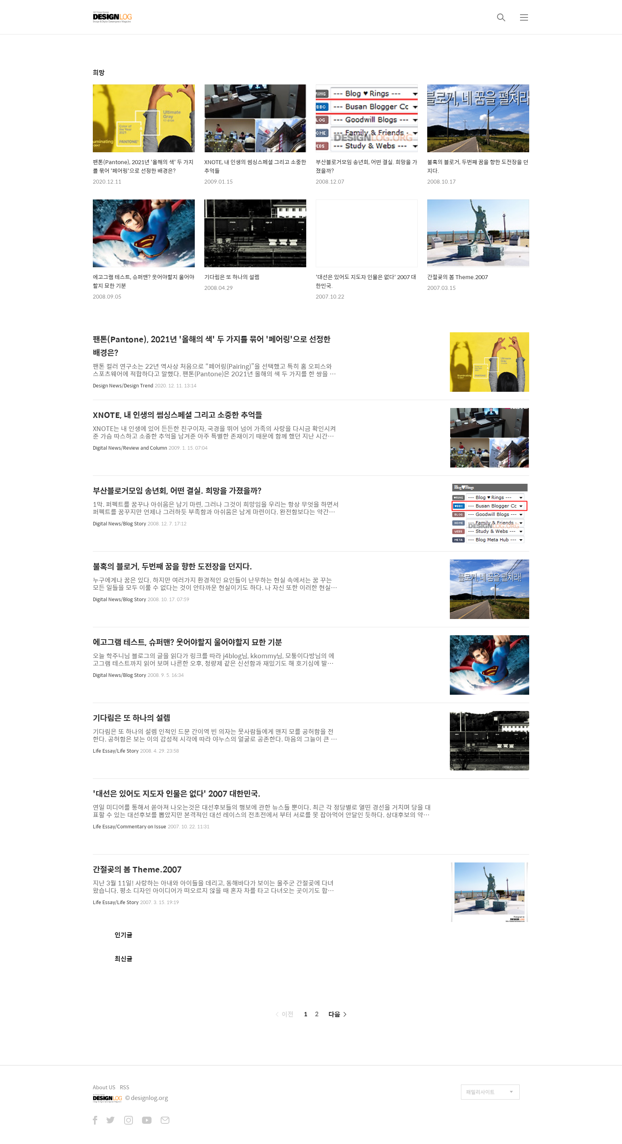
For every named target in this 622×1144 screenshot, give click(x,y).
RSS (124, 1087)
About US (104, 1087)
